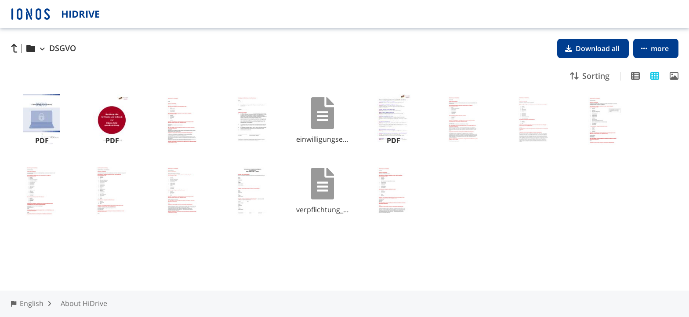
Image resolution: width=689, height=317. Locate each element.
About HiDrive (84, 303)
